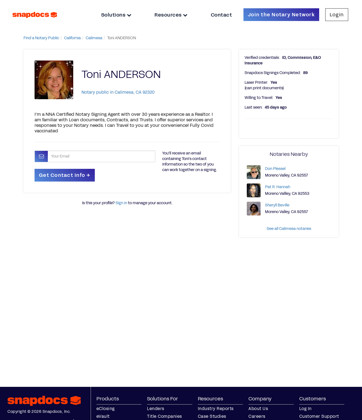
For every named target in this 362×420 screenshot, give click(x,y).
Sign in (121, 203)
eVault (103, 416)
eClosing (105, 408)
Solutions (116, 15)
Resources (171, 15)
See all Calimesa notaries (289, 228)
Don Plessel (275, 168)
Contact (221, 15)
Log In (305, 408)
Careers (257, 416)
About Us (258, 408)
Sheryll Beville (277, 205)
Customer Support (319, 416)
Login (337, 14)
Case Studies (212, 416)
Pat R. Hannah (277, 187)
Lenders (155, 408)
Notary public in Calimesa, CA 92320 (118, 92)
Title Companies (164, 416)
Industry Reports (216, 408)
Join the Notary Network (281, 14)
